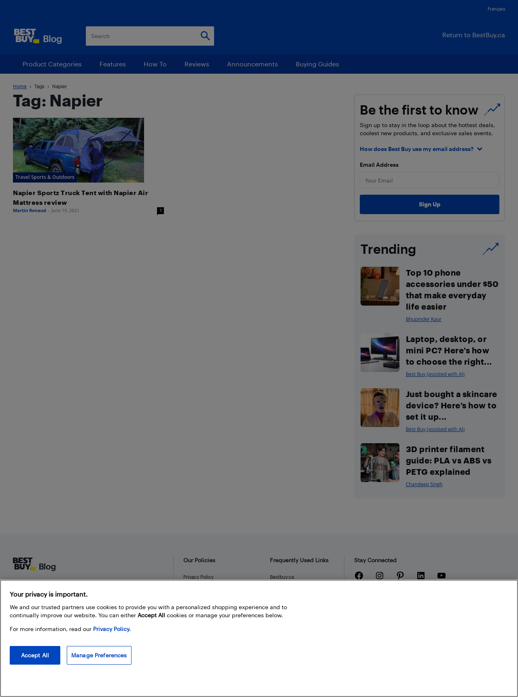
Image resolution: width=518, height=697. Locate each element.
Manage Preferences (99, 655)
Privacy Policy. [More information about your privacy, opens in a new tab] (112, 628)
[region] (259, 638)
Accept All (35, 655)
